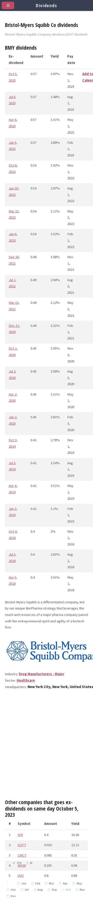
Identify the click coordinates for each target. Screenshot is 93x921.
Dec (13, 896)
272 (19, 862)
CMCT (22, 855)
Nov (82, 889)
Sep (54, 889)
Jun (13, 889)
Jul (27, 889)
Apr (65, 883)
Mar (51, 883)
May (79, 883)
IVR (20, 835)
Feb (37, 883)
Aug (40, 889)
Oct (68, 889)
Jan (23, 883)
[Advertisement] (46, 746)
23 (31, 862)
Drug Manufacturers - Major (41, 674)
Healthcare (26, 680)
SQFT (22, 845)
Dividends (46, 5)
